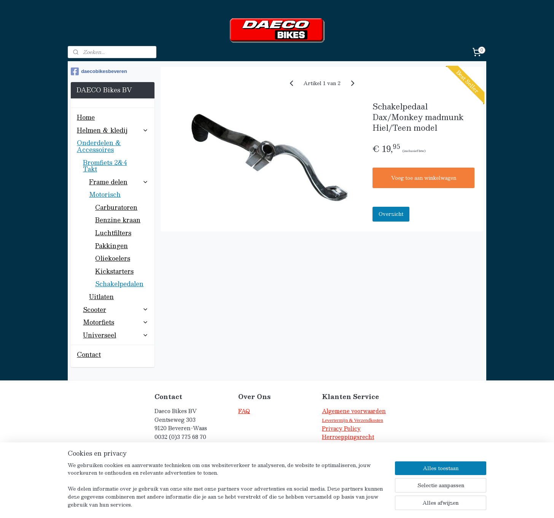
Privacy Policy (341, 428)
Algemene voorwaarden (354, 411)
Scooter (115, 309)
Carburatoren (116, 207)
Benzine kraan (117, 220)
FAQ (244, 411)
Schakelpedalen (119, 284)
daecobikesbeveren (99, 71)
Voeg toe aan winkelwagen (423, 178)
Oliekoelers (112, 258)
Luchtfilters (113, 233)
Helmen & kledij (112, 130)
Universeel (115, 335)
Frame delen (118, 182)
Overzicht (391, 214)
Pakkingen (111, 246)
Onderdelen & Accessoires (112, 146)
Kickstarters (114, 271)
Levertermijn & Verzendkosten (352, 420)
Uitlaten (101, 296)
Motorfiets (115, 322)
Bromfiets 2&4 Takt (115, 165)
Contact (89, 354)
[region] (227, 489)
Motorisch (118, 194)
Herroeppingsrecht (348, 436)
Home (86, 117)
